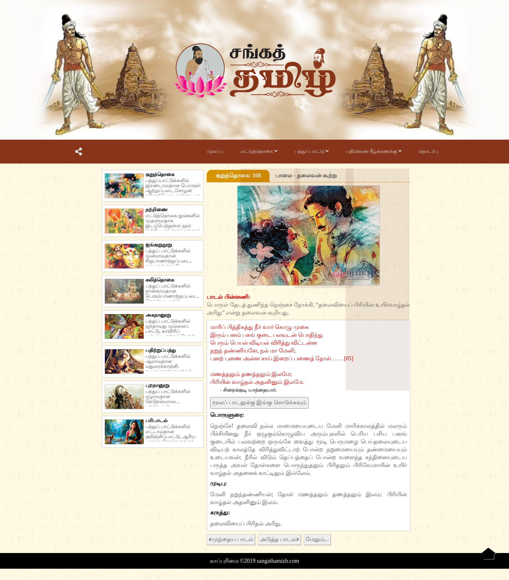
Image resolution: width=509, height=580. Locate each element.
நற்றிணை (156, 209)
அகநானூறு (158, 315)
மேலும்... (317, 539)
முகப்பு (215, 151)
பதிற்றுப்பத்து (160, 350)
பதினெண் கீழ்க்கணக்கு (374, 151)
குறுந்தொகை (159, 174)
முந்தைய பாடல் (231, 539)
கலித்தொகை (159, 279)
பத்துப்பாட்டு (311, 151)
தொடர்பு (428, 151)
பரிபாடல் (156, 420)
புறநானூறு (157, 385)
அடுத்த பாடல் (279, 539)
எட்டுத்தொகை (258, 151)
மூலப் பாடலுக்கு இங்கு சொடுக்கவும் (259, 402)
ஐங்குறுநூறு (158, 244)
